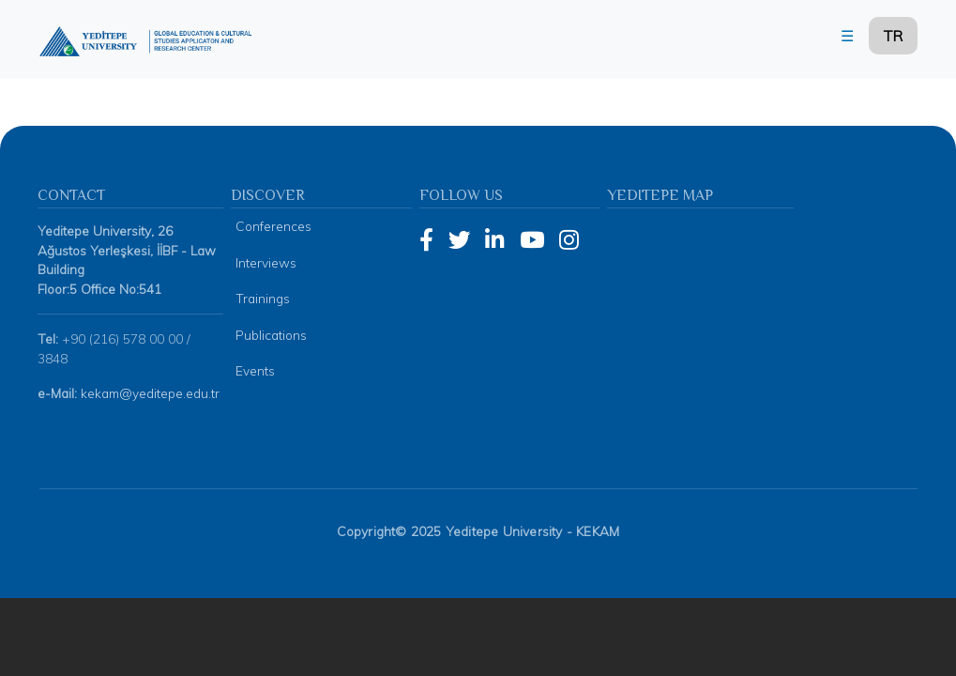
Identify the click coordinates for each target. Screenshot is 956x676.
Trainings (262, 272)
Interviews (265, 236)
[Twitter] (459, 213)
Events (255, 344)
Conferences (273, 199)
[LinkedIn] (495, 213)
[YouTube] (532, 213)
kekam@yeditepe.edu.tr (150, 366)
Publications (271, 307)
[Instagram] (569, 213)
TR (893, 35)
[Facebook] (426, 213)
